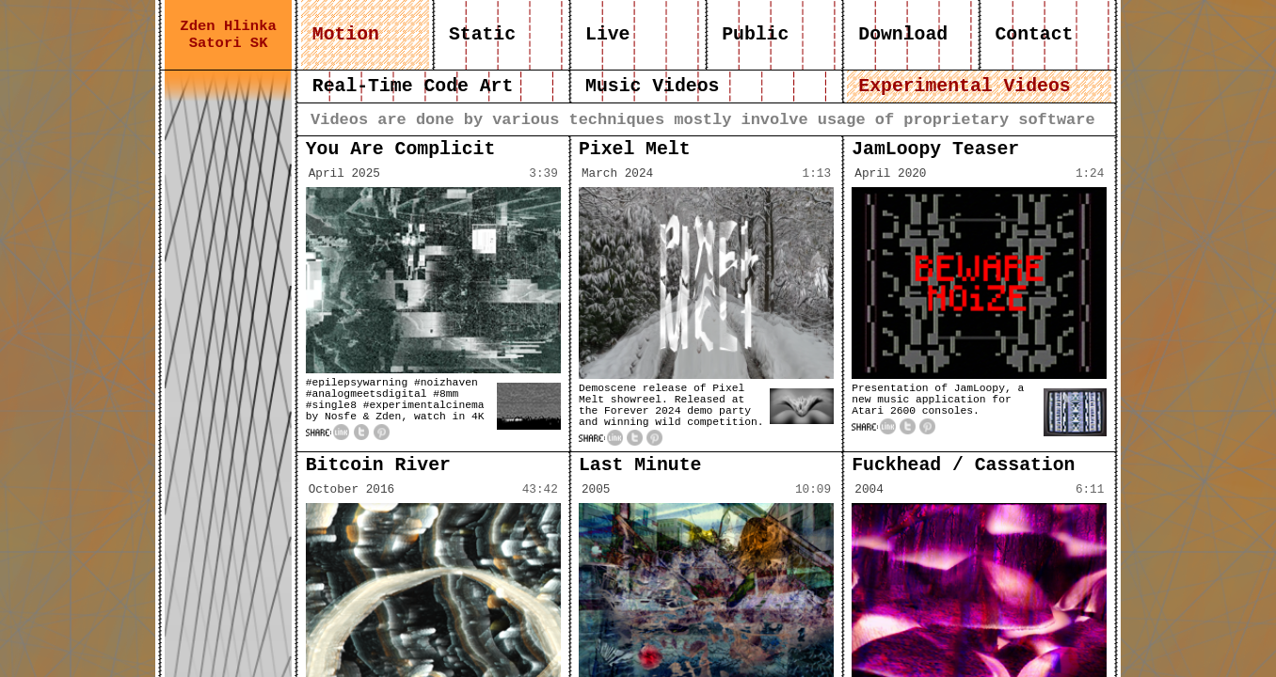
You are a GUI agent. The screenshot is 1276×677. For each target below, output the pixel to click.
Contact (1034, 35)
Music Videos (652, 86)
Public (755, 35)
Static (482, 35)
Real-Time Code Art (413, 86)
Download (903, 35)
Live (607, 35)
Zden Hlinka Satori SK (228, 35)
